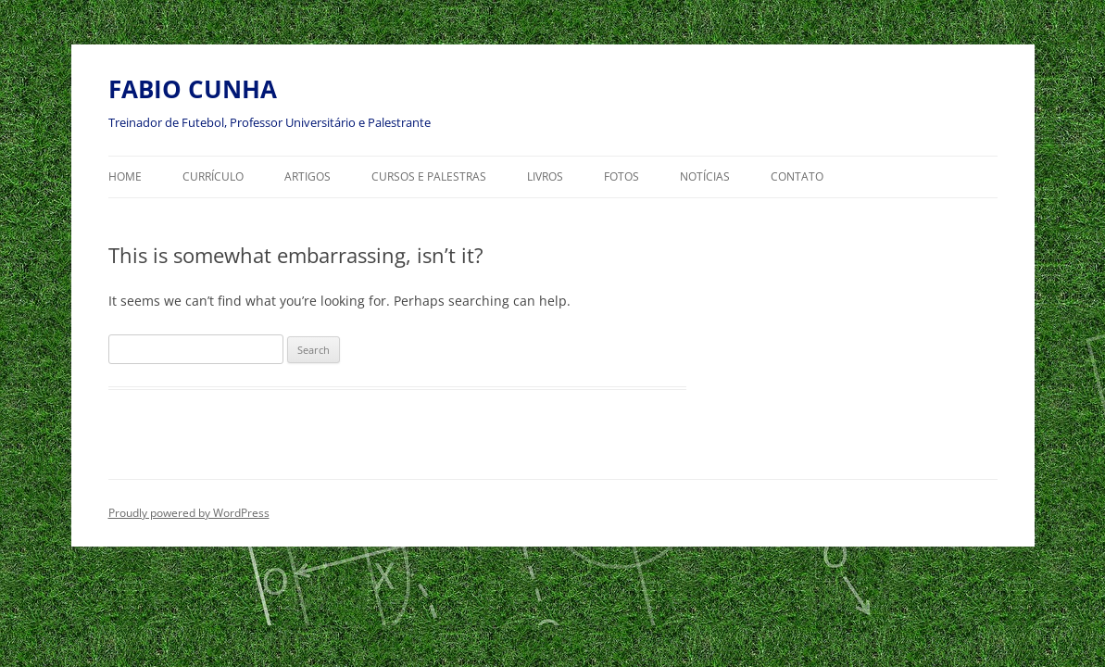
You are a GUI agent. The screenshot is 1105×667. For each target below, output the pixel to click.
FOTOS (621, 176)
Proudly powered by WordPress (189, 513)
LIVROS (545, 176)
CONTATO (797, 176)
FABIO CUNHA (192, 89)
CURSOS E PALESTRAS (428, 176)
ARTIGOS (307, 176)
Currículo (213, 176)
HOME (125, 176)
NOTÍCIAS (705, 176)
